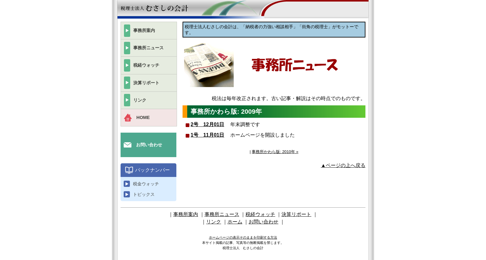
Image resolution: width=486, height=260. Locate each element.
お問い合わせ (149, 144)
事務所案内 (144, 30)
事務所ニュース (148, 47)
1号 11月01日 (207, 135)
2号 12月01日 (207, 124)
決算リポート (146, 82)
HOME (143, 117)
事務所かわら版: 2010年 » (275, 151)
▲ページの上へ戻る (343, 165)
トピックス (144, 194)
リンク (139, 100)
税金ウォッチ (146, 183)
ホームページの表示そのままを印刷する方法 (243, 237)
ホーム (235, 221)
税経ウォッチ (146, 65)
